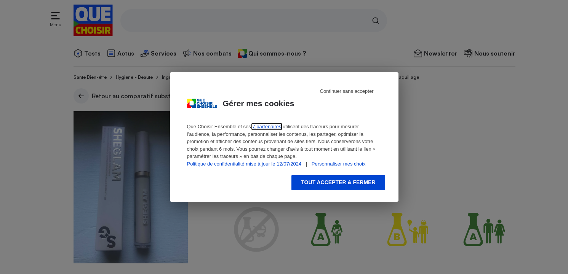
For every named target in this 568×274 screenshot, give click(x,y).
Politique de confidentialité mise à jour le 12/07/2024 (244, 164)
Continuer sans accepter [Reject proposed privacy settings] (347, 91)
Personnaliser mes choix (339, 164)
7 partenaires (266, 126)
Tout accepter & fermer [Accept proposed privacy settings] (338, 182)
